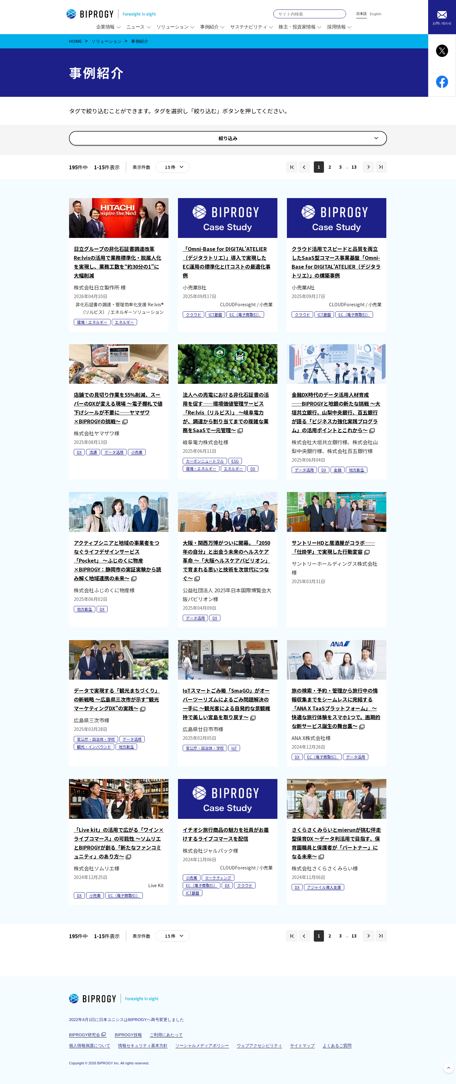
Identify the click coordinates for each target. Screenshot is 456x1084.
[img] (291, 167)
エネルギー (124, 322)
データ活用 (114, 452)
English (375, 14)
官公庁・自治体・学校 (96, 739)
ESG (235, 461)
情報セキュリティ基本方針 (143, 1045)
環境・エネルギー (92, 322)
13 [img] (354, 167)
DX (79, 452)
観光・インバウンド (94, 746)
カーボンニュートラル (205, 461)
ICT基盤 (215, 314)
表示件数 (141, 167)
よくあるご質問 (337, 1045)
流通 (93, 452)
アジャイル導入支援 (324, 887)
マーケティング (218, 877)
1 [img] (319, 167)
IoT (234, 748)
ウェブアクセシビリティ (259, 1045)
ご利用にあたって (166, 1034)
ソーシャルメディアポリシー (202, 1045)
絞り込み (230, 140)
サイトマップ (302, 1045)
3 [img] (340, 167)
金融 (337, 469)
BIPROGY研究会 (88, 1034)
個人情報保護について (89, 1045)
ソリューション (107, 41)
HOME (75, 41)
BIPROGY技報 (128, 1034)
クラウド (193, 314)
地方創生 (356, 469)
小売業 (136, 452)
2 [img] (329, 167)
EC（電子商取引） (245, 314)
